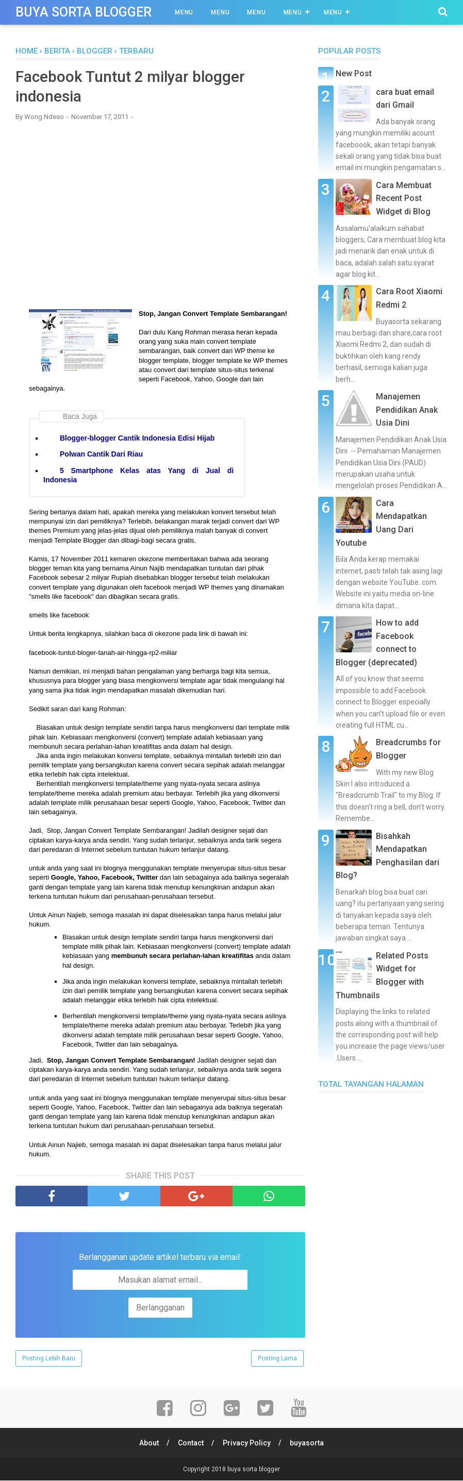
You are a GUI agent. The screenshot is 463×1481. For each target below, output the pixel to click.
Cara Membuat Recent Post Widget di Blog (404, 198)
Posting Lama (277, 1358)
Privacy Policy (247, 1443)
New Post (354, 73)
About (148, 1443)
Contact (191, 1443)
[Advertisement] (160, 204)
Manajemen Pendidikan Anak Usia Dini (407, 410)
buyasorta (308, 1443)
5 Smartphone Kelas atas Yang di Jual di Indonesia (138, 475)
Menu (184, 12)
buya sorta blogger (83, 12)
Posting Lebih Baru (48, 1358)
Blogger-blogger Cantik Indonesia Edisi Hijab (137, 439)
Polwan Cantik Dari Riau (101, 455)
